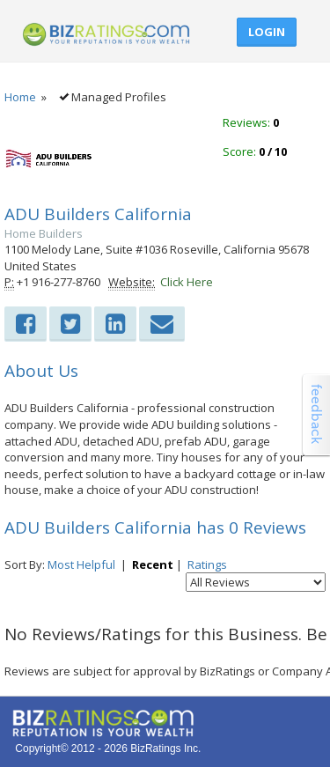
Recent (152, 564)
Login (266, 32)
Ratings (207, 564)
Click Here (186, 282)
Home (20, 97)
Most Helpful (81, 564)
